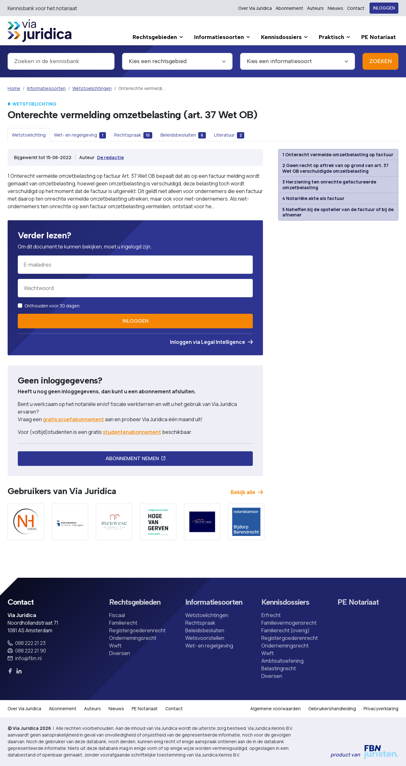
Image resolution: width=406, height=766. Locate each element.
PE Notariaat (358, 602)
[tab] (29, 134)
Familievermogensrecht (289, 622)
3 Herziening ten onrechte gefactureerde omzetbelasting (329, 184)
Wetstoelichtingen (92, 88)
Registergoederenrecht (137, 630)
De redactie (110, 157)
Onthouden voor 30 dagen (52, 306)
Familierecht (123, 622)
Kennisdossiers (285, 602)
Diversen (119, 653)
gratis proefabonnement (73, 419)
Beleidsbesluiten (204, 630)
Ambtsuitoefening (282, 660)
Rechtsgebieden (134, 602)
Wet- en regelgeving (209, 645)
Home (14, 88)
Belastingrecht (278, 668)
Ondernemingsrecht (132, 637)
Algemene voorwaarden (275, 708)
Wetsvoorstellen (204, 637)
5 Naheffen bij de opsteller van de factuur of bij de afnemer (338, 212)
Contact (355, 8)
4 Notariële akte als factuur (313, 198)
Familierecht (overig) (285, 630)
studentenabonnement (132, 431)
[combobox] (61, 61)
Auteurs (315, 8)
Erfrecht (271, 615)
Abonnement (289, 8)
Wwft (115, 645)
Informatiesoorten (46, 88)
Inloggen (384, 8)
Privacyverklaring (380, 708)
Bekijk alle (247, 492)
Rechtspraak (200, 622)
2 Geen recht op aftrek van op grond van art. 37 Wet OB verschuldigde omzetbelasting (335, 168)
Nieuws (335, 8)
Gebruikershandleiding (332, 708)
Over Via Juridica (255, 8)
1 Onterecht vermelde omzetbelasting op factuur (337, 154)
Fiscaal (117, 615)
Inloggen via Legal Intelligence (211, 342)
